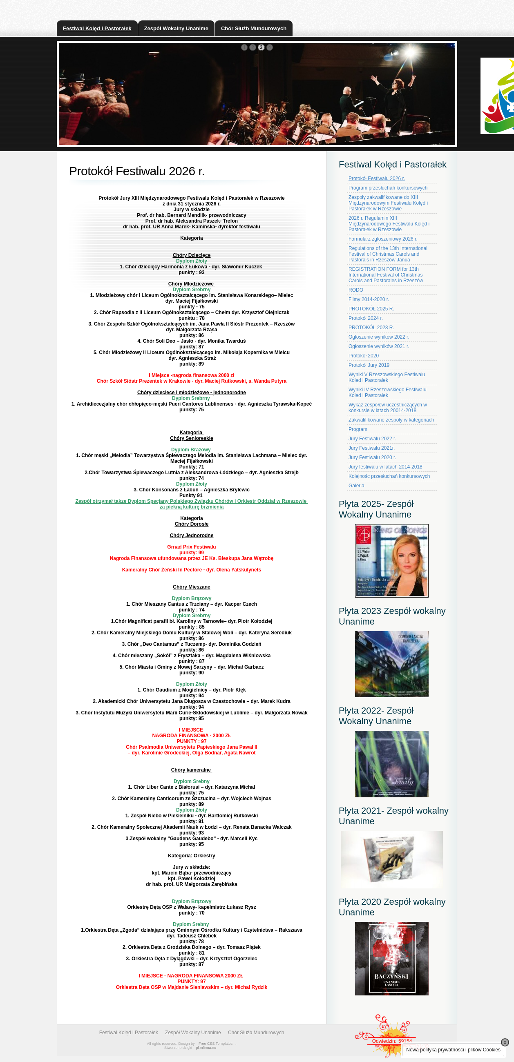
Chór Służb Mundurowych (253, 28)
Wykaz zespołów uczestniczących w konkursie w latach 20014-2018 (388, 407)
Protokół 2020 (364, 356)
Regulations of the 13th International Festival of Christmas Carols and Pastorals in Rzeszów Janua (388, 254)
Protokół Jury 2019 (369, 365)
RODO (356, 290)
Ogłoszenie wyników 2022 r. (379, 337)
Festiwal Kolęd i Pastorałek (97, 28)
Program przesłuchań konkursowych (388, 188)
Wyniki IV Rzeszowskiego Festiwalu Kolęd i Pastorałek (388, 392)
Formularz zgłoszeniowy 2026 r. (383, 239)
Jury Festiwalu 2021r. (372, 448)
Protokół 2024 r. (366, 318)
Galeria (356, 486)
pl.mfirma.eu (206, 1048)
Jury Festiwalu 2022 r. (372, 439)
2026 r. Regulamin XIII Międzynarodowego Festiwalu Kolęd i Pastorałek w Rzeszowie (389, 223)
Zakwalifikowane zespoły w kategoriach (391, 420)
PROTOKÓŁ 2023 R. (371, 327)
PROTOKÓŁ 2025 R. (371, 309)
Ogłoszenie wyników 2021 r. (379, 346)
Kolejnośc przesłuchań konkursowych (389, 476)
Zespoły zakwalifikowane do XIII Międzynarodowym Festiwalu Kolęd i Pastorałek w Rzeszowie (388, 203)
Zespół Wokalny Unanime (176, 28)
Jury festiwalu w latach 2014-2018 (385, 467)
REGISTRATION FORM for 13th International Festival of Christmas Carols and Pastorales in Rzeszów (386, 274)
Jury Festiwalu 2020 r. (372, 457)
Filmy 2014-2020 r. (369, 299)
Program (358, 429)
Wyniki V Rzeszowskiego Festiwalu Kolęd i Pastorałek (387, 377)
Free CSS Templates (215, 1044)
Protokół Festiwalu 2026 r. (377, 178)
